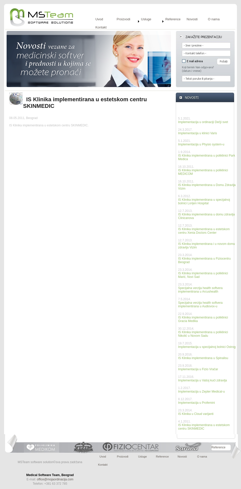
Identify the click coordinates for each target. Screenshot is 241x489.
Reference (173, 19)
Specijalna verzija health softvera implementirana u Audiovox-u (200, 304)
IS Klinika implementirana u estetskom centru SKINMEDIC (204, 426)
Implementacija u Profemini (196, 402)
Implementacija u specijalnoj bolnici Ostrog (207, 347)
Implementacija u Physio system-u (201, 144)
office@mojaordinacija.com (55, 479)
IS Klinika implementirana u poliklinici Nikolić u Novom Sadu (203, 334)
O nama (213, 19)
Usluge (146, 19)
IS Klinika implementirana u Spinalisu (203, 358)
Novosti (192, 19)
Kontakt (101, 27)
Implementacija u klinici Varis (197, 133)
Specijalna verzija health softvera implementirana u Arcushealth (200, 289)
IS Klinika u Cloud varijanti (195, 414)
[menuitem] (105, 21)
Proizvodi (123, 19)
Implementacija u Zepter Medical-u (201, 391)
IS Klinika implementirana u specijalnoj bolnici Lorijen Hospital (204, 201)
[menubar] (166, 25)
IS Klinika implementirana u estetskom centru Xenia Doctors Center (204, 230)
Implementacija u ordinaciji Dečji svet (203, 122)
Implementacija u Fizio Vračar (198, 369)
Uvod (99, 19)
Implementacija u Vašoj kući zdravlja (202, 380)
